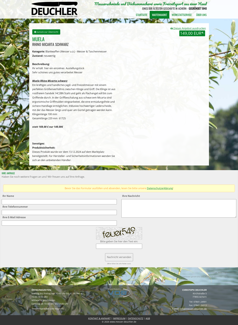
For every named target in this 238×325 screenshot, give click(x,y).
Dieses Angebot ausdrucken (188, 28)
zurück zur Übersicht (46, 31)
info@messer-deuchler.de (193, 308)
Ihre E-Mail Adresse (14, 217)
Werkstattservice (182, 15)
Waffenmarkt (159, 15)
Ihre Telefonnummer (15, 206)
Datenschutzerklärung (160, 188)
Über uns (201, 15)
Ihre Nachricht (131, 196)
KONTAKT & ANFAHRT (99, 318)
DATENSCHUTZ (135, 318)
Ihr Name (8, 196)
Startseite (141, 15)
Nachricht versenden (119, 257)
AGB (148, 318)
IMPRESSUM (119, 318)
